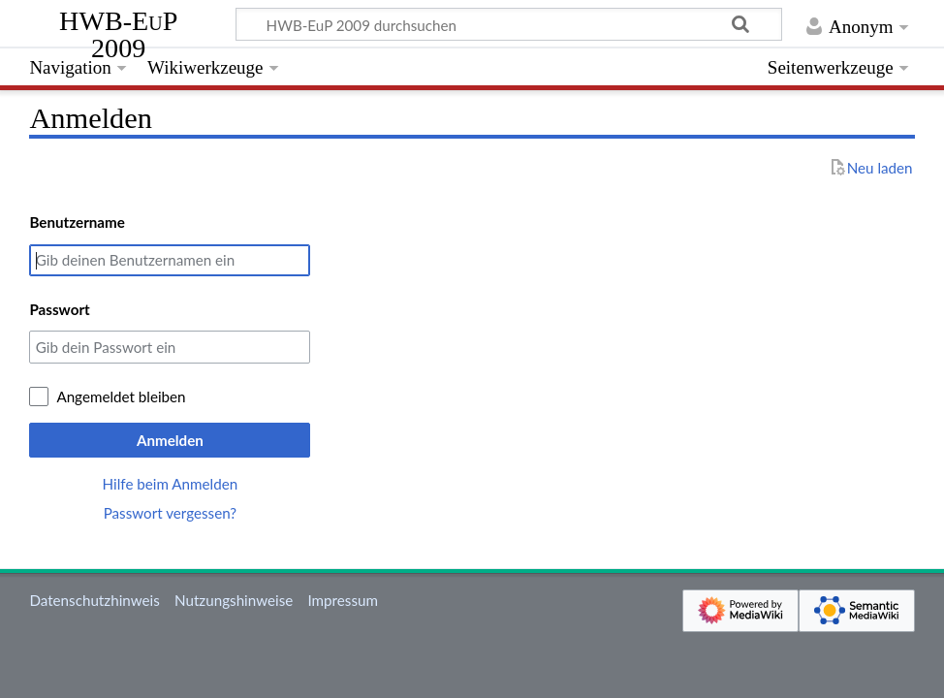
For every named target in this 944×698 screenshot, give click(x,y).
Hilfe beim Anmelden (170, 483)
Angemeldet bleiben (120, 396)
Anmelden (170, 440)
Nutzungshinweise (233, 600)
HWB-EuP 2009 (118, 35)
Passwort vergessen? (170, 513)
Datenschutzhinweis (94, 600)
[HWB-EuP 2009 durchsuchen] (508, 24)
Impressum (342, 600)
